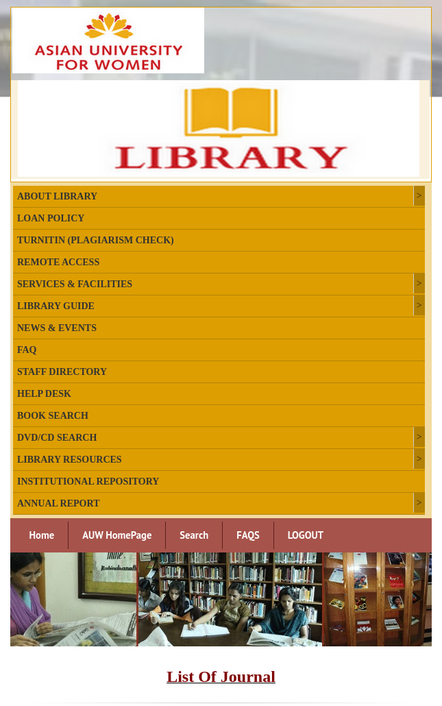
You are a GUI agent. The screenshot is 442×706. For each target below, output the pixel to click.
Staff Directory (62, 372)
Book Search (52, 416)
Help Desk (44, 394)
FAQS (247, 534)
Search (194, 534)
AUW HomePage (116, 534)
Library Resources (69, 459)
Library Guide (56, 306)
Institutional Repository (88, 481)
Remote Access (58, 262)
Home (42, 534)
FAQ (27, 350)
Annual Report (58, 503)
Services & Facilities (74, 284)
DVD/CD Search (57, 438)
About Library (57, 196)
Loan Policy (50, 218)
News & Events (57, 328)
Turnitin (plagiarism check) (95, 240)
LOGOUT (305, 534)
